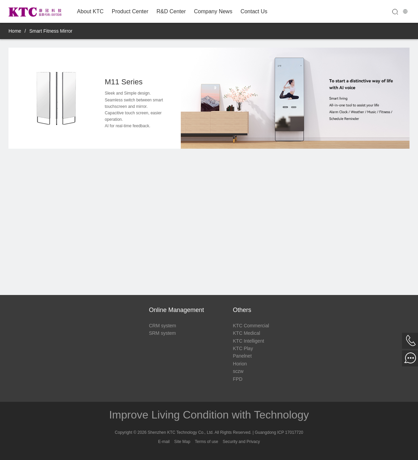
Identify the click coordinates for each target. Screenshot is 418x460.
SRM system (162, 333)
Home (14, 31)
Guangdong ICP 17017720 (279, 432)
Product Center (130, 11)
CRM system (162, 325)
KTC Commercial (251, 325)
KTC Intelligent (248, 341)
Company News (213, 11)
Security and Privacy (241, 441)
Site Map (182, 441)
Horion (240, 363)
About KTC (90, 11)
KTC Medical (246, 333)
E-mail (164, 441)
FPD (237, 379)
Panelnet (242, 356)
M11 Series (123, 82)
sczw (238, 371)
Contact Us (254, 11)
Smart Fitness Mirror (50, 31)
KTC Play (243, 348)
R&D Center (171, 11)
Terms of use (206, 441)
